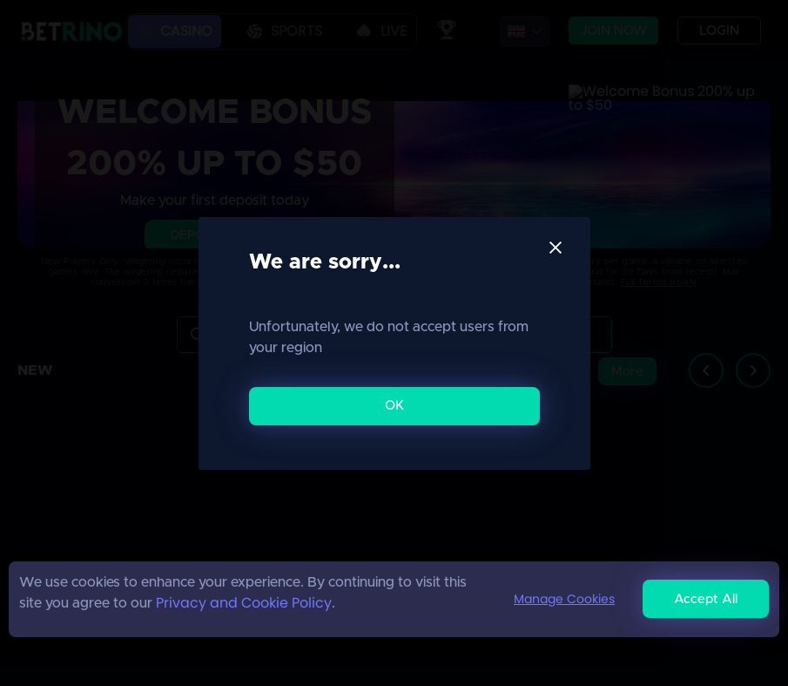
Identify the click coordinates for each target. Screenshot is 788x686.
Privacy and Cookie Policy (244, 603)
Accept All (705, 599)
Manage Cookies (564, 599)
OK (394, 405)
